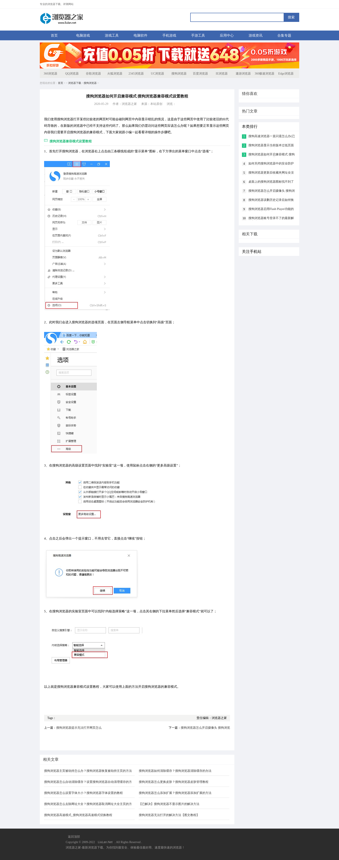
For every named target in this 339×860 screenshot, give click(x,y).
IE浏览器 (222, 73)
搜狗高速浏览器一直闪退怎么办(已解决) (271, 137)
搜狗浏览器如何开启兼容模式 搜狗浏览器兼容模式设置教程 (271, 155)
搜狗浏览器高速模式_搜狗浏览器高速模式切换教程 (78, 815)
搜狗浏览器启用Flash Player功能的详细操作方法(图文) (271, 209)
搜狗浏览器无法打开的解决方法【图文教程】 (169, 815)
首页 (54, 35)
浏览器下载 (74, 83)
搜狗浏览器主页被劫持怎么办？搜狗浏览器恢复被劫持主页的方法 (88, 770)
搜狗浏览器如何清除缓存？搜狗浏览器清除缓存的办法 (175, 770)
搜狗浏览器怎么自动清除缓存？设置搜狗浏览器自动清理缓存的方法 (88, 782)
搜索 (291, 17)
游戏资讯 (255, 35)
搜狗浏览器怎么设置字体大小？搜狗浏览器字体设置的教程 (83, 793)
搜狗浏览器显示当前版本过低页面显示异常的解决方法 (271, 146)
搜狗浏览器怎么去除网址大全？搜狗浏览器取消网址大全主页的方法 (88, 804)
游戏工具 (112, 35)
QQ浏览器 (71, 73)
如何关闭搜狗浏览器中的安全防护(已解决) (271, 164)
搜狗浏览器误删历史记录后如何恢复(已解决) (271, 200)
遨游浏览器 (243, 73)
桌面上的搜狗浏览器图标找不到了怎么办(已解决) (271, 182)
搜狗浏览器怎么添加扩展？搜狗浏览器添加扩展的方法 (175, 793)
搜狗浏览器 (179, 73)
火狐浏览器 (114, 73)
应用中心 (227, 35)
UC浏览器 (157, 73)
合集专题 (284, 35)
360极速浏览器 (264, 73)
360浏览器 (50, 73)
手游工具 (198, 35)
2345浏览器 (136, 73)
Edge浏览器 (286, 73)
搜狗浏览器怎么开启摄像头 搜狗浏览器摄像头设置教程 (271, 191)
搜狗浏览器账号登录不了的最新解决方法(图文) (271, 218)
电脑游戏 (83, 35)
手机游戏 (169, 35)
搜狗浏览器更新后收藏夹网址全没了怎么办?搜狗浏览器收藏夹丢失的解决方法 (271, 173)
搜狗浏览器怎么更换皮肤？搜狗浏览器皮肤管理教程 (173, 782)
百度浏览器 (200, 73)
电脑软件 (140, 35)
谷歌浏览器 (93, 73)
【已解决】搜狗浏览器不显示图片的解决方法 (169, 804)
